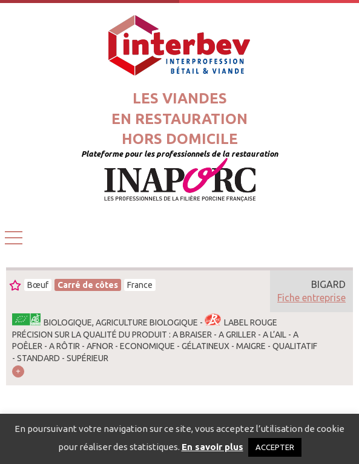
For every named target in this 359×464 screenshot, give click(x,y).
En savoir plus (212, 447)
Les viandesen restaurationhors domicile (179, 118)
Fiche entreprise (311, 297)
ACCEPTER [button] (274, 447)
